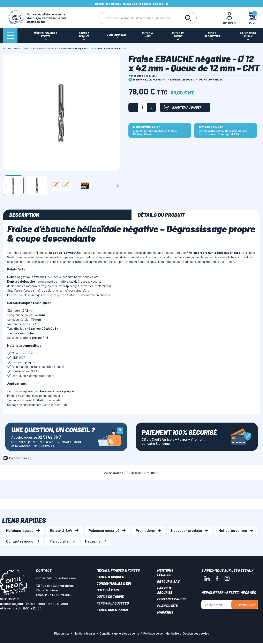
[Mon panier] (252, 18)
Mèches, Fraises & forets (118, 570)
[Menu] (10, 35)
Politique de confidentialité (161, 633)
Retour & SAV (61, 530)
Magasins (92, 541)
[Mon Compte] (229, 18)
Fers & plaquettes (113, 603)
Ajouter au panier (183, 107)
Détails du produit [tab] (161, 215)
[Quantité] (142, 107)
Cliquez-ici (160, 3)
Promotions (145, 530)
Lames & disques (110, 577)
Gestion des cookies (196, 633)
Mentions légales (19, 530)
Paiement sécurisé (104, 530)
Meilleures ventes (232, 530)
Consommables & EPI (114, 583)
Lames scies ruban (112, 610)
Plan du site (59, 541)
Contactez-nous (19, 541)
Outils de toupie (110, 596)
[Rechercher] (139, 18)
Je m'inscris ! (245, 605)
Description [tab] (24, 215)
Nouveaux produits (186, 530)
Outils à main (108, 590)
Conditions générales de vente (119, 633)
